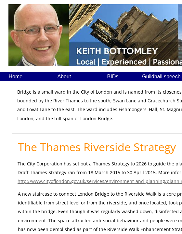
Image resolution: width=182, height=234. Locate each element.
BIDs (113, 76)
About (64, 76)
